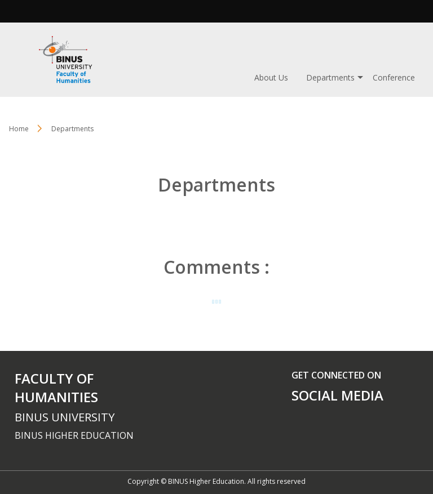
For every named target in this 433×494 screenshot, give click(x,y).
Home (19, 128)
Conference (394, 77)
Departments (330, 77)
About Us (271, 77)
